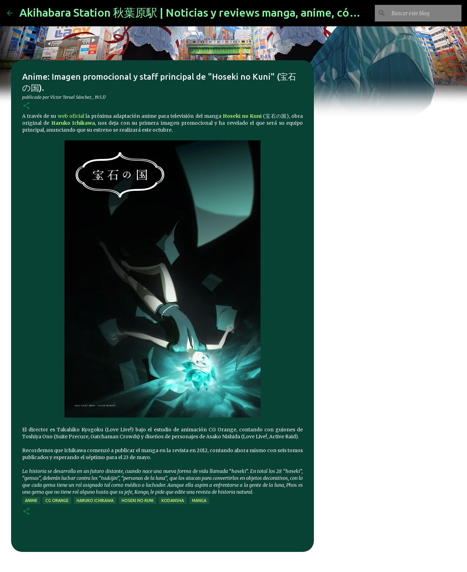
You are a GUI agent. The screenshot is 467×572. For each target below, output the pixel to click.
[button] (26, 106)
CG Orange (57, 500)
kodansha (172, 500)
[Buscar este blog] (425, 13)
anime (31, 500)
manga (199, 500)
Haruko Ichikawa (73, 123)
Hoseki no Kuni (242, 116)
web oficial (71, 116)
